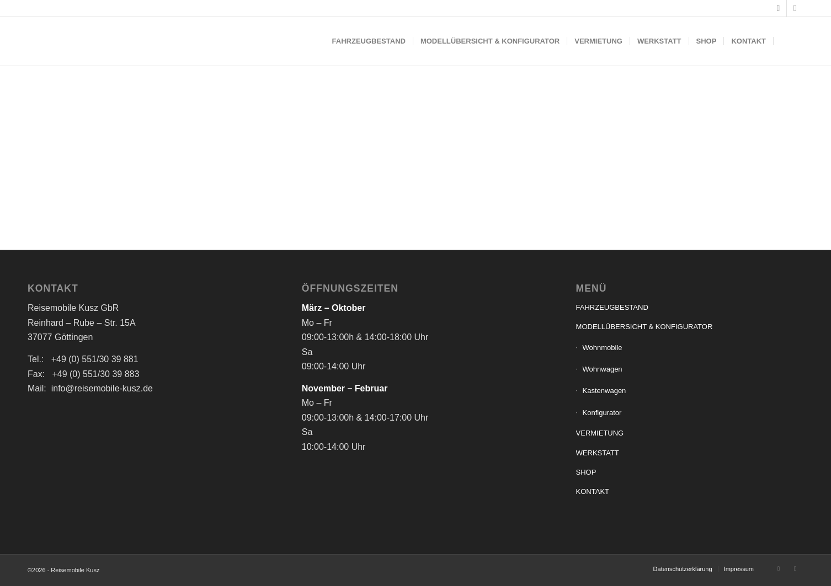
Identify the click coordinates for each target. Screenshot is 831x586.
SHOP (586, 472)
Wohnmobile (602, 347)
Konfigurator (602, 412)
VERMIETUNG (600, 433)
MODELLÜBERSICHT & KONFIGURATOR (644, 326)
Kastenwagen (604, 390)
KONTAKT (592, 491)
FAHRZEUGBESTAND (612, 307)
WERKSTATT (597, 453)
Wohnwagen (602, 369)
